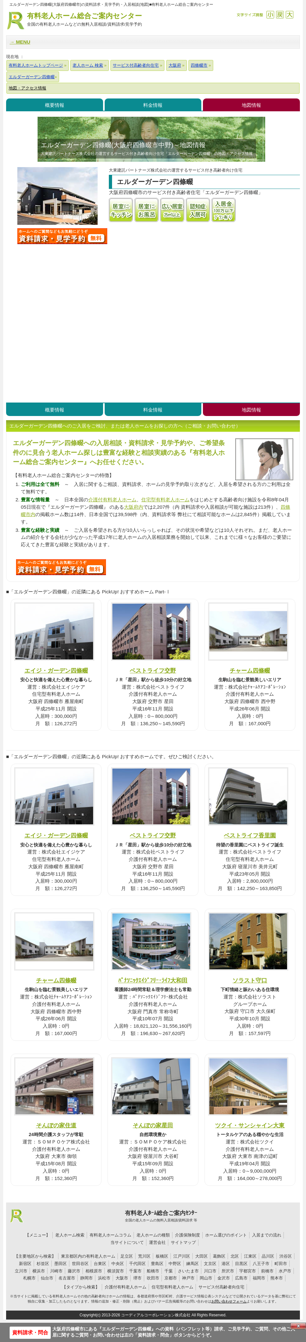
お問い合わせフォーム (229, 1301)
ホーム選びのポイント (226, 1235)
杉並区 (43, 1263)
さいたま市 (188, 1271)
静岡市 (86, 1278)
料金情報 (152, 105)
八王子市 (261, 1263)
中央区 (117, 1263)
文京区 (210, 1263)
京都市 (170, 1278)
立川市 (21, 1271)
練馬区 (192, 1263)
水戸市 (285, 1271)
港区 (226, 1263)
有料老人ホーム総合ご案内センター (84, 20)
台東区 (100, 1263)
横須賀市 (115, 1271)
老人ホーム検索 (69, 1235)
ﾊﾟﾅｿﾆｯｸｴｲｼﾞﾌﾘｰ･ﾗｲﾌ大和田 (153, 980)
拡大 (289, 15)
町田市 (281, 1263)
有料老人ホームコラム (110, 1235)
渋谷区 (285, 1256)
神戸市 (188, 1278)
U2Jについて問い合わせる (61, 567)
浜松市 (104, 1278)
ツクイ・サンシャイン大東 (249, 1125)
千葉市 (135, 1271)
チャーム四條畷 (250, 670)
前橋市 (267, 1271)
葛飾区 (219, 1256)
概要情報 (54, 105)
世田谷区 (80, 1263)
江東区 (250, 1256)
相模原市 (93, 1271)
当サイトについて (127, 1242)
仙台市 (47, 1278)
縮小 (270, 15)
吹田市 (153, 1278)
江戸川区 (181, 1256)
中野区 (175, 1263)
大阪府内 (133, 507)
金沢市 (223, 1278)
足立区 (126, 1256)
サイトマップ (183, 1242)
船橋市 (153, 1271)
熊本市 (276, 1278)
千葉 (168, 1271)
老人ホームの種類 (153, 1235)
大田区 (201, 1256)
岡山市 (206, 1278)
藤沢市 (74, 1271)
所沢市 (228, 1271)
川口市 (210, 1271)
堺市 (137, 1278)
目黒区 (241, 1263)
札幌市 (29, 1278)
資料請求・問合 (30, 1332)
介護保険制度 (187, 1235)
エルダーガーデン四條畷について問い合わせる (62, 236)
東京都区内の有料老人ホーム (88, 1256)
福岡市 (259, 1278)
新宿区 (25, 1263)
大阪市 (122, 1278)
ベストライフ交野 (153, 670)
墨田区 (60, 1263)
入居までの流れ (266, 1235)
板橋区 (162, 1256)
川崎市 (56, 1271)
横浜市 (38, 1271)
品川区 (268, 1256)
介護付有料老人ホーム (112, 499)
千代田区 (137, 1263)
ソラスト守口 (249, 980)
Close (298, 1326)
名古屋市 (66, 1278)
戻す (280, 15)
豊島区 (157, 1263)
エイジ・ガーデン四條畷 (56, 670)
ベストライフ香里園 (250, 835)
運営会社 (157, 1242)
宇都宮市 (247, 1271)
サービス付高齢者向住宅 (221, 1287)
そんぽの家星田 (153, 1125)
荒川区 (144, 1256)
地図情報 (251, 105)
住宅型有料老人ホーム (165, 499)
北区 (235, 1256)
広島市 (241, 1278)
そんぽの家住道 (56, 1125)
